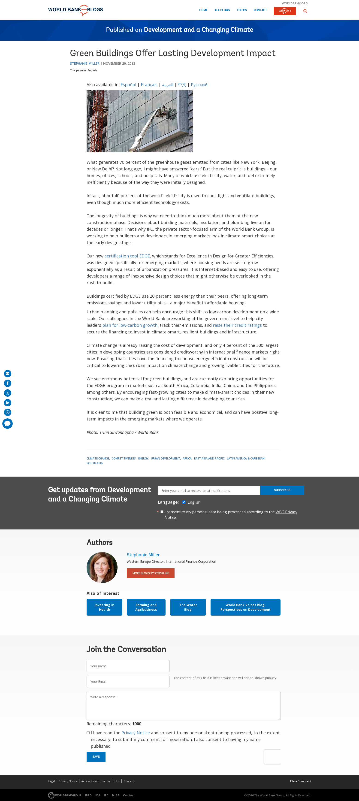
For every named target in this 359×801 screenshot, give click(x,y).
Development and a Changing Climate (198, 30)
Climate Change (98, 458)
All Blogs (222, 10)
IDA (97, 795)
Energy (143, 458)
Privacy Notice (135, 732)
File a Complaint (300, 781)
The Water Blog (188, 607)
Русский (199, 84)
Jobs (117, 781)
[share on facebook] (7, 383)
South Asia (95, 463)
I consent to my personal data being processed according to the (231, 514)
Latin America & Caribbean (246, 458)
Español (128, 84)
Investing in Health (104, 607)
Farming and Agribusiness (146, 607)
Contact (260, 10)
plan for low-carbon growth (129, 325)
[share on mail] (7, 373)
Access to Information (95, 781)
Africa (187, 458)
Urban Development (165, 458)
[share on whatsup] (7, 412)
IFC (106, 795)
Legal (51, 781)
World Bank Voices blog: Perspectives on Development (245, 607)
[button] (305, 11)
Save (96, 756)
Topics (242, 10)
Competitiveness (124, 458)
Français (149, 84)
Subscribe (282, 490)
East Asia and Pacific (209, 458)
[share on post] (7, 393)
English (92, 70)
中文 (182, 84)
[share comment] (7, 423)
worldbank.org (295, 3)
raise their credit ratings (237, 325)
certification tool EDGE (127, 256)
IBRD (88, 795)
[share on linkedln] (7, 402)
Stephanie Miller (85, 63)
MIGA (115, 795)
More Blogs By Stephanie (151, 573)
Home (203, 10)
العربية (168, 84)
